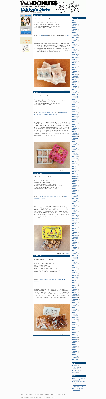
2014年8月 (75, 222)
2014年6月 (75, 225)
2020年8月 (75, 101)
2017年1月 (75, 173)
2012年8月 (75, 262)
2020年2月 (75, 111)
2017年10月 (75, 158)
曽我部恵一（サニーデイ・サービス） (53, 196)
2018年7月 (75, 143)
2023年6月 (75, 44)
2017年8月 (75, 161)
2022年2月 (75, 71)
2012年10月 (75, 258)
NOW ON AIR (26, 54)
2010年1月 (75, 314)
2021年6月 (75, 84)
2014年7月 (75, 223)
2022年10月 (75, 57)
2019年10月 (75, 118)
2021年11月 (75, 76)
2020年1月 (75, 112)
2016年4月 (75, 188)
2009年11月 (75, 317)
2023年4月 (75, 47)
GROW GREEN (76, 370)
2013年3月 (75, 250)
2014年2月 (75, 232)
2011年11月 (75, 277)
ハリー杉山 (41, 196)
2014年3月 (75, 230)
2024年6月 (75, 24)
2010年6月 (75, 305)
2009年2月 (75, 332)
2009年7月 (75, 324)
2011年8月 (75, 282)
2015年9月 (75, 200)
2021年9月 (75, 79)
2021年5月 (75, 86)
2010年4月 (75, 309)
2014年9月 (75, 220)
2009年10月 (75, 319)
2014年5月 (75, 227)
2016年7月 (75, 183)
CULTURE (75, 365)
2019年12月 (75, 114)
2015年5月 (75, 206)
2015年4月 (75, 208)
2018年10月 (75, 138)
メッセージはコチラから (26, 32)
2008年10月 (75, 339)
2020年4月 (75, 107)
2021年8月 (75, 81)
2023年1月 (75, 52)
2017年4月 (75, 168)
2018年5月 (75, 146)
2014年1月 (75, 233)
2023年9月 (75, 39)
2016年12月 (75, 175)
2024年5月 (75, 25)
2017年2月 (75, 171)
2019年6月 (75, 124)
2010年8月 (75, 302)
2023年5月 (75, 45)
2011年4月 (75, 289)
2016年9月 (75, 180)
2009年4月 (75, 329)
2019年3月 (75, 129)
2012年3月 (75, 270)
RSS (26, 38)
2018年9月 (75, 139)
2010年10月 (75, 299)
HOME (23, 63)
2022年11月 (75, 55)
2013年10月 (75, 238)
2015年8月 (75, 201)
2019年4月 (75, 128)
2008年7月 (75, 344)
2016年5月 (75, 186)
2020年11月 (75, 96)
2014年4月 (75, 228)
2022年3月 (75, 69)
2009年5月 (75, 327)
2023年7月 (75, 42)
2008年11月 (75, 337)
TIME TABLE (26, 56)
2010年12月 (75, 295)
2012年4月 (75, 268)
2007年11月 (75, 357)
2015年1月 (75, 213)
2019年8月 (75, 121)
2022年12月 (75, 54)
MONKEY (75, 372)
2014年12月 (75, 215)
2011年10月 (75, 279)
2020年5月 (75, 106)
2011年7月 (75, 284)
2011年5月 (75, 287)
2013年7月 (75, 243)
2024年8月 (75, 20)
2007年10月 (75, 359)
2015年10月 (75, 198)
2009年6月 (75, 325)
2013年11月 (75, 237)
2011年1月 (75, 294)
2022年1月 (75, 72)
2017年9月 (75, 159)
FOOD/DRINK (67, 89)
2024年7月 (75, 22)
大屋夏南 (41, 279)
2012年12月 (75, 255)
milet (57, 112)
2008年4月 (75, 349)
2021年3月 (75, 89)
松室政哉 (46, 279)
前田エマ (41, 35)
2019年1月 (75, 133)
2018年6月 (75, 144)
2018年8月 (75, 141)
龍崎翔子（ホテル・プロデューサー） (57, 279)
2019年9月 (75, 119)
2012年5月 (75, 267)
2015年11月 (75, 196)
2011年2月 (75, 292)
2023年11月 (75, 35)
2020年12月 (75, 94)
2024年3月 (75, 29)
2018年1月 (75, 153)
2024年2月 (75, 30)
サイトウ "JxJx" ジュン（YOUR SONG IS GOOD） (48, 114)
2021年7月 (75, 82)
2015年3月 (75, 210)
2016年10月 (75, 178)
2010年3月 (75, 310)
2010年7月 (75, 304)
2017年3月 (75, 170)
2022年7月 (75, 62)
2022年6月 (75, 64)
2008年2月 (75, 352)
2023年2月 (75, 50)
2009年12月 (75, 315)
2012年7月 (75, 263)
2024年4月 (75, 27)
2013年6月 (75, 245)
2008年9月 (75, 341)
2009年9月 (75, 320)
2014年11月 (75, 216)
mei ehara (43, 198)
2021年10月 (75, 77)
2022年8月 (75, 61)
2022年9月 (75, 59)
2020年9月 (75, 99)
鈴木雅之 (46, 35)
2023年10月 (75, 37)
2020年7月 (75, 102)
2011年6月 (75, 285)
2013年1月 (75, 253)
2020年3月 (75, 109)
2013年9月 (75, 240)
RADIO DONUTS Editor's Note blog (53, 6)
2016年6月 (75, 185)
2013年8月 (75, 242)
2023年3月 (75, 49)
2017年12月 (75, 154)
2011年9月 (75, 280)
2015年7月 (75, 203)
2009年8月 (75, 322)
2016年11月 (75, 176)
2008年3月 (75, 351)
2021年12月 (75, 74)
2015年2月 (75, 211)
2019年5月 (75, 126)
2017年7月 (75, 163)
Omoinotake (36, 281)
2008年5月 (75, 347)
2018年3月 (75, 149)
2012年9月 (75, 260)
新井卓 (67, 35)
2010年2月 (75, 312)
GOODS (74, 368)
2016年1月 (75, 193)
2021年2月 (75, 91)
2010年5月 (75, 307)
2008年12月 (75, 336)
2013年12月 (75, 235)
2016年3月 (75, 190)
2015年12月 (75, 195)
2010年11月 (75, 297)
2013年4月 (75, 248)
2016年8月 (75, 181)
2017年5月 (75, 166)
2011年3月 (75, 290)
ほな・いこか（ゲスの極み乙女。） (47, 112)
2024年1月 (75, 32)
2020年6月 (75, 104)
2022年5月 (75, 66)
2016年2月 (75, 191)
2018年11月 (75, 136)
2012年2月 (75, 272)
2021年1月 (75, 92)
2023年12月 (75, 34)
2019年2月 (75, 131)
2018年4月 (75, 148)
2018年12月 (75, 134)
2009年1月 (75, 334)
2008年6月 (75, 346)
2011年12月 (75, 275)
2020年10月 (75, 97)
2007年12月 (75, 356)
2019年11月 (75, 116)
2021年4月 (75, 87)
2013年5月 (75, 247)
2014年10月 (75, 218)
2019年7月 (75, 123)
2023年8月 (75, 40)
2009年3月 (75, 331)
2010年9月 (75, 300)
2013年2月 (75, 252)
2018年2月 (75, 151)
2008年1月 (75, 354)
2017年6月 (75, 164)
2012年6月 (75, 265)
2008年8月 (75, 342)
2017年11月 (75, 156)
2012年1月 (75, 273)
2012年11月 (75, 257)
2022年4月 (75, 67)
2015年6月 (75, 205)
